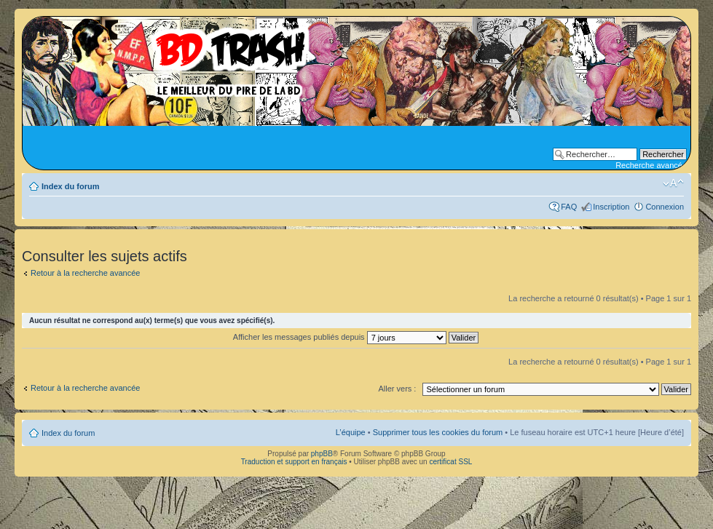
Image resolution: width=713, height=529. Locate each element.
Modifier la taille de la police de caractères (673, 183)
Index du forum (70, 186)
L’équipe (351, 432)
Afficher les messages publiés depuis (355, 337)
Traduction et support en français (294, 462)
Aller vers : (397, 388)
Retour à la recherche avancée (85, 273)
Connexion (664, 206)
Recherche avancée (651, 165)
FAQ (569, 206)
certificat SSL (450, 462)
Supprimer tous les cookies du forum (438, 432)
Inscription (611, 206)
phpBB (322, 454)
